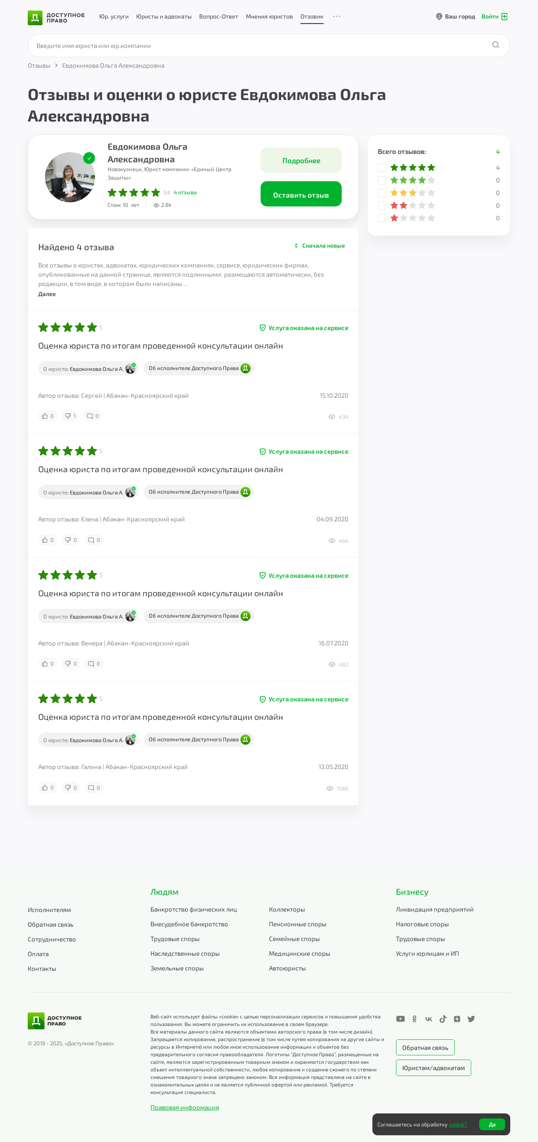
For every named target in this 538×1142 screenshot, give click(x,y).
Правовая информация (184, 1107)
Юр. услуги (114, 16)
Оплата (38, 953)
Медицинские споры (299, 953)
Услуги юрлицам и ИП (427, 953)
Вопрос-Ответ (218, 16)
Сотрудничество (52, 939)
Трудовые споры (175, 938)
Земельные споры (177, 968)
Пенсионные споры (298, 924)
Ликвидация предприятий (435, 909)
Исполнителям (49, 909)
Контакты (42, 968)
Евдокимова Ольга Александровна (147, 152)
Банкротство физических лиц (193, 909)
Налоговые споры (422, 924)
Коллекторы (287, 909)
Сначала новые (323, 245)
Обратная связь (51, 924)
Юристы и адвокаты (164, 16)
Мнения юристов (269, 16)
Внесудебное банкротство (189, 924)
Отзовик (312, 16)
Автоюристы (287, 968)
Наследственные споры (185, 953)
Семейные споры (294, 938)
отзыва (185, 192)
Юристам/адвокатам (433, 1067)
